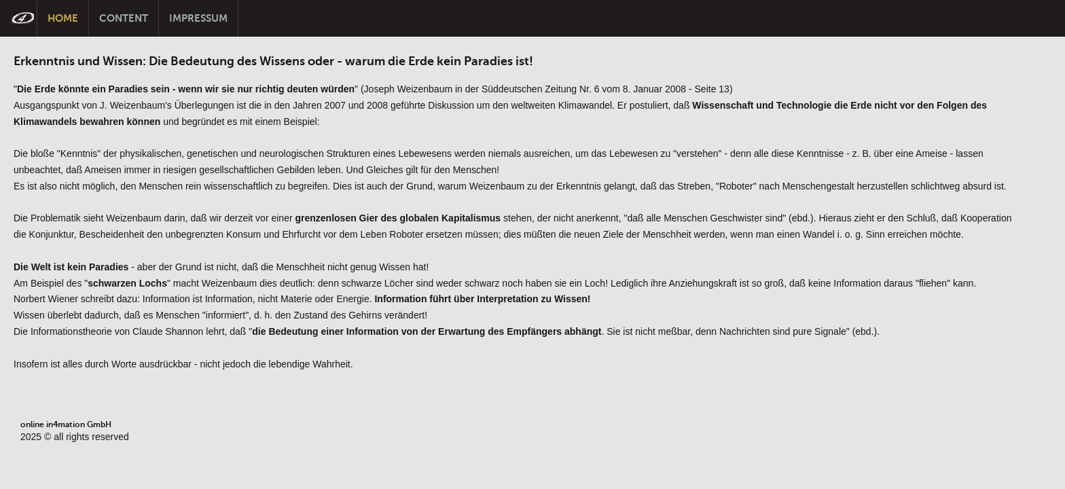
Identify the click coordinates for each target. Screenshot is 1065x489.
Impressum (198, 18)
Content (123, 18)
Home (63, 18)
